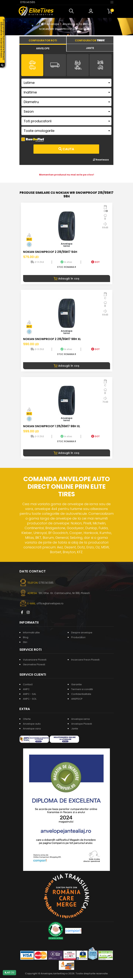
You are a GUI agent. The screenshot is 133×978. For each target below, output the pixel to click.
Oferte (27, 719)
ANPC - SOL (29, 699)
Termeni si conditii (82, 689)
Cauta (66, 149)
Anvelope (53, 24)
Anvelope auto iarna (76, 24)
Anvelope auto (32, 724)
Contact (28, 684)
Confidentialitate (81, 694)
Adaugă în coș (66, 278)
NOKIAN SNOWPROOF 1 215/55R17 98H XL (51, 426)
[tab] (42, 48)
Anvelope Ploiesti (81, 724)
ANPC (26, 689)
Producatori (78, 637)
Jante (74, 728)
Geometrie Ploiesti (34, 664)
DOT (95, 262)
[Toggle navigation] (112, 2)
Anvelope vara (32, 728)
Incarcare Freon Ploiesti (85, 659)
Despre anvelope (81, 632)
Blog (25, 637)
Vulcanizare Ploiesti (34, 659)
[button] (72, 11)
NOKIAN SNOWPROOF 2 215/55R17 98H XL (52, 339)
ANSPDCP (77, 699)
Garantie (76, 684)
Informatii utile (31, 632)
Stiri (25, 642)
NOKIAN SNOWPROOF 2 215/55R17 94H (50, 252)
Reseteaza (101, 159)
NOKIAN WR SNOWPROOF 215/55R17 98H (65, 29)
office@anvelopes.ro (50, 603)
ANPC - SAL (29, 694)
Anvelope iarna (80, 719)
